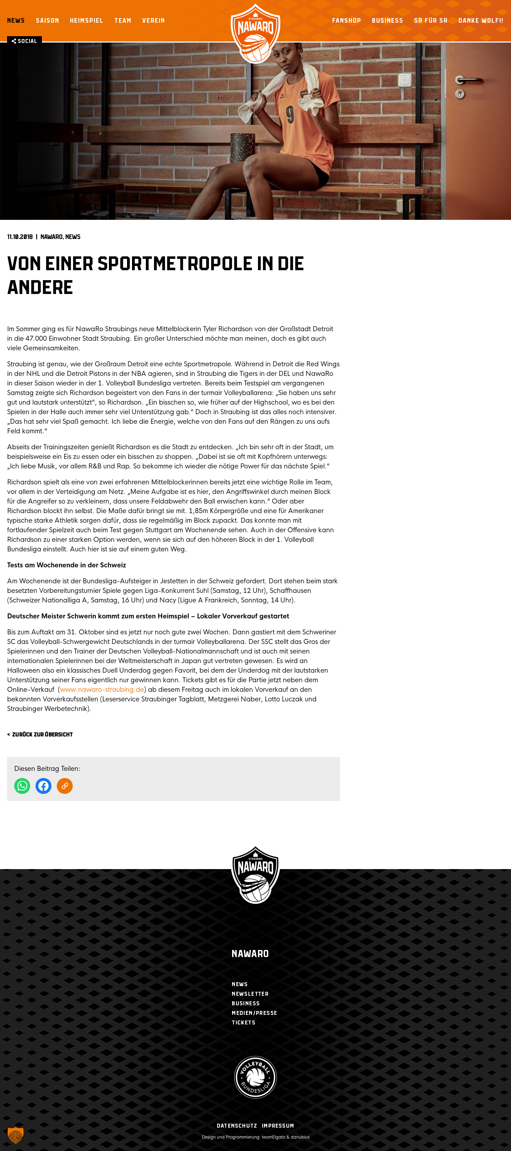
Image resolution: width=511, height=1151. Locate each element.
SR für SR (431, 20)
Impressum (278, 1126)
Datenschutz (237, 1126)
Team (123, 20)
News (16, 20)
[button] (15, 1135)
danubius (300, 1137)
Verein (153, 20)
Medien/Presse (254, 1013)
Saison (47, 20)
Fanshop (346, 20)
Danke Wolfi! (481, 20)
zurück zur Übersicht (42, 735)
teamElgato (273, 1137)
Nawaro (250, 954)
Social (24, 41)
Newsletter (250, 994)
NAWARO (51, 237)
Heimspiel (87, 20)
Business (387, 20)
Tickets (244, 1022)
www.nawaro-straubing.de (102, 690)
